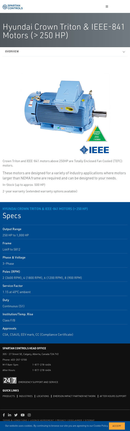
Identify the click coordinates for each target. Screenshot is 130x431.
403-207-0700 (19, 359)
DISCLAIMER (75, 420)
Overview (12, 51)
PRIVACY (61, 420)
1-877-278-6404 (41, 364)
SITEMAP (89, 420)
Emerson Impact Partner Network (74, 396)
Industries (25, 396)
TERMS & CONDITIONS (15, 420)
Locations (43, 396)
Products (9, 396)
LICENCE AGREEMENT (42, 420)
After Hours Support (113, 396)
